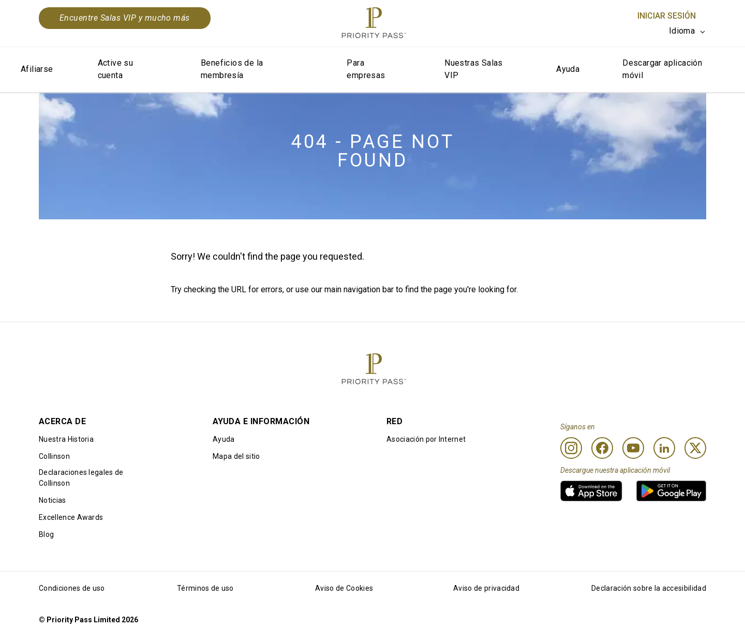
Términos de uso (205, 588)
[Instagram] (571, 448)
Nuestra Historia (66, 439)
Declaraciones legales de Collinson (81, 477)
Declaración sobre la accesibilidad (648, 588)
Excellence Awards (71, 517)
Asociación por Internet (426, 439)
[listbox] (687, 31)
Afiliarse (37, 69)
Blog (46, 534)
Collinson (54, 456)
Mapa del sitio (236, 456)
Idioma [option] (682, 31)
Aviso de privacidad (486, 588)
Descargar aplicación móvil (662, 69)
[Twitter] (695, 448)
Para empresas (366, 69)
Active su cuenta (115, 69)
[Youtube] (633, 448)
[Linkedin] (664, 448)
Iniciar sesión (666, 16)
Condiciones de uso (72, 588)
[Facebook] (602, 448)
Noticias (52, 500)
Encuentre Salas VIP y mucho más (124, 18)
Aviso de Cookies (344, 588)
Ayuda (567, 69)
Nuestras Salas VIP (473, 69)
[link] (591, 491)
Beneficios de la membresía (232, 69)
